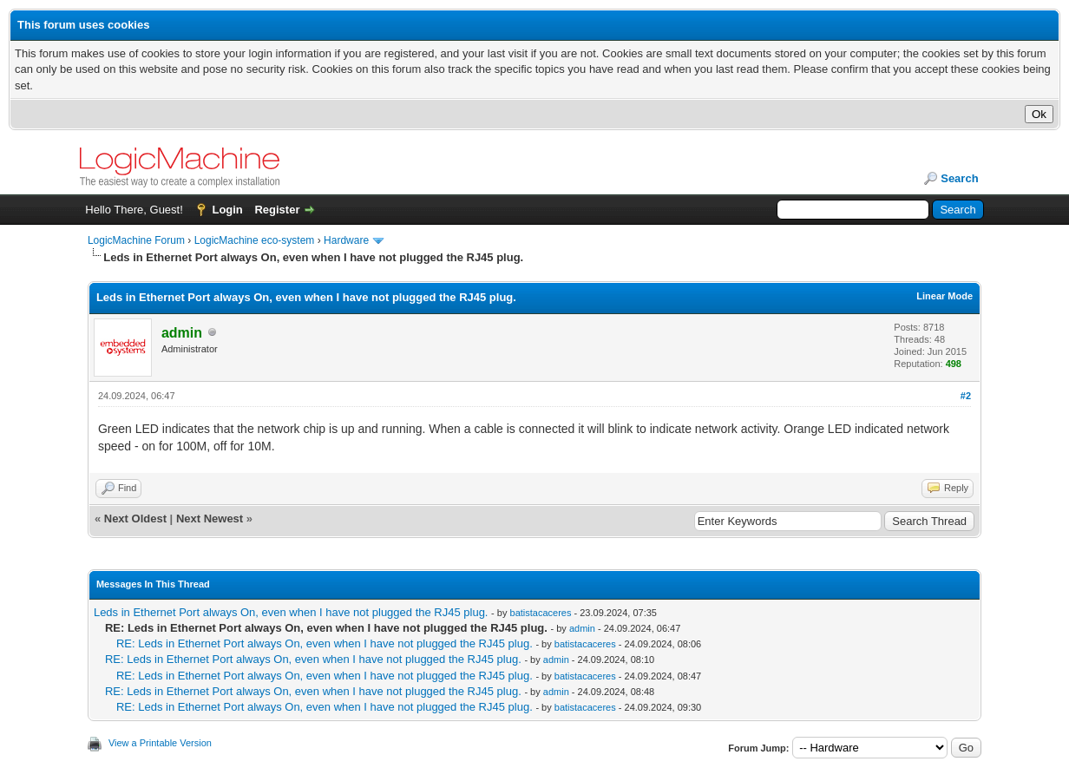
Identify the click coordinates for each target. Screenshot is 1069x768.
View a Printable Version (160, 743)
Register (276, 209)
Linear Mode (944, 296)
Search (959, 178)
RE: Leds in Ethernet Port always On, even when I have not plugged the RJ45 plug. (324, 643)
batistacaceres (541, 612)
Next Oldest (135, 518)
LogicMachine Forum (136, 240)
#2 (966, 396)
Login (227, 209)
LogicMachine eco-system (254, 240)
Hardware (346, 240)
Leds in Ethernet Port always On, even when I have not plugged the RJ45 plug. (291, 612)
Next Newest (209, 518)
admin (582, 628)
